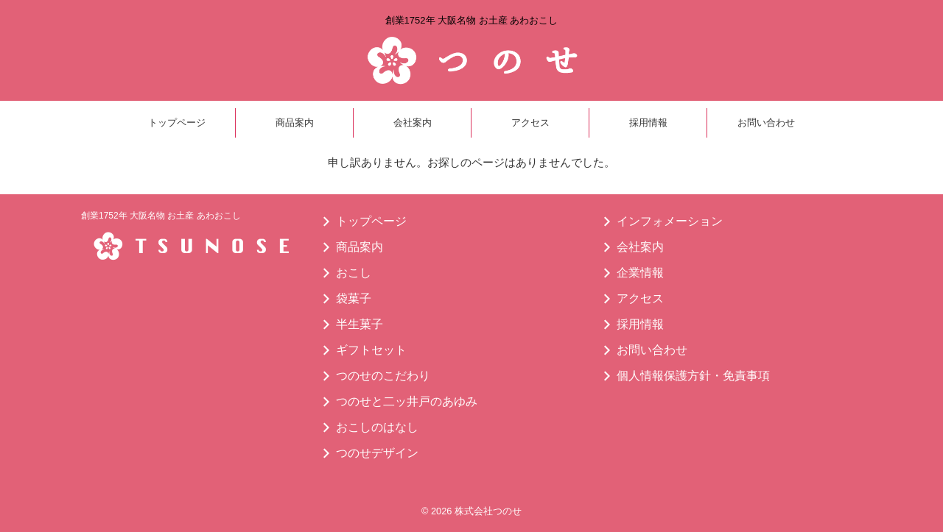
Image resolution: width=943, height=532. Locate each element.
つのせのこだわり (383, 375)
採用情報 (648, 122)
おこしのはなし (377, 427)
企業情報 (640, 272)
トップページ (177, 122)
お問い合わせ (766, 122)
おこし (353, 272)
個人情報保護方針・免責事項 (693, 375)
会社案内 (412, 122)
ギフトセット (371, 350)
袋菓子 (353, 298)
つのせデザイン (377, 453)
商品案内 (295, 122)
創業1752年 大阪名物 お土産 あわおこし (161, 215)
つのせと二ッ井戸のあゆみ (406, 401)
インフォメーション (670, 221)
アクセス (530, 122)
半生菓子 (359, 324)
